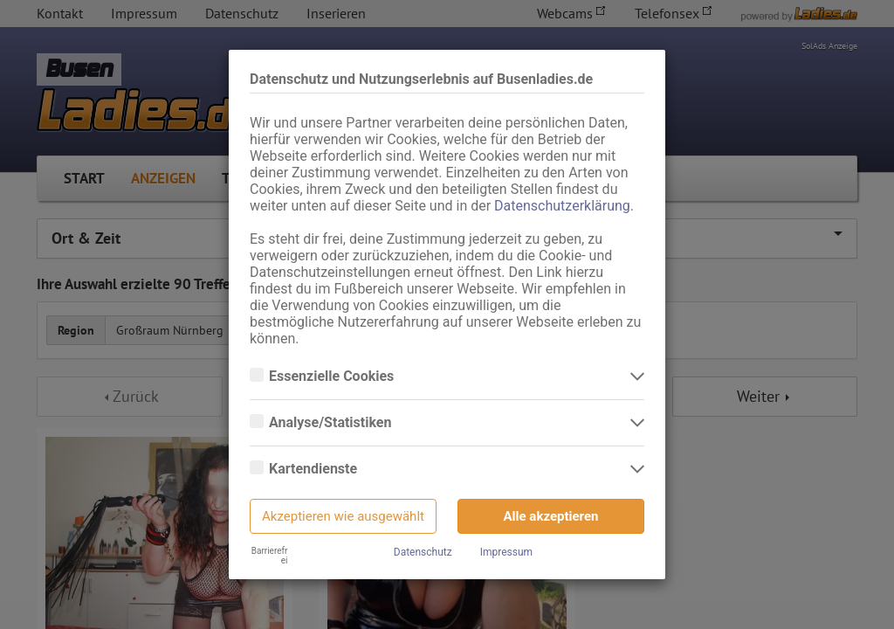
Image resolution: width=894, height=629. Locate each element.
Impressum (506, 552)
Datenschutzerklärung (562, 205)
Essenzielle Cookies (333, 376)
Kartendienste (315, 469)
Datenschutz (423, 552)
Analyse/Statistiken (332, 423)
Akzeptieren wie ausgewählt (343, 516)
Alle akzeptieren (551, 516)
